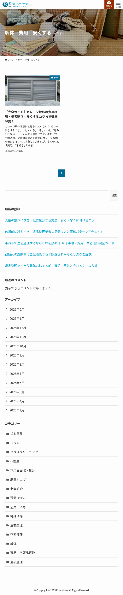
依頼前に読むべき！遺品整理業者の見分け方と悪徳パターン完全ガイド (54, 231)
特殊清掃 (16, 516)
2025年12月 (17, 327)
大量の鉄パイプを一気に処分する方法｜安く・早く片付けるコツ (50, 220)
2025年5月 (16, 392)
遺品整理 (16, 562)
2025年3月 (16, 410)
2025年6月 (16, 382)
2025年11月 (17, 336)
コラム (15, 442)
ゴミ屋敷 (16, 433)
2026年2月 (16, 309)
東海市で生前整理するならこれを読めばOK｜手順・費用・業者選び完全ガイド (59, 243)
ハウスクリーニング (24, 452)
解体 (13, 543)
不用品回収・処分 (22, 470)
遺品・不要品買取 (22, 552)
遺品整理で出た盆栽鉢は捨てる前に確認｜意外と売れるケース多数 (51, 265)
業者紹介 (16, 488)
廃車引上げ (18, 479)
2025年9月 (16, 355)
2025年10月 (17, 346)
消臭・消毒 (18, 507)
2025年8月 (16, 364)
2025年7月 (16, 373)
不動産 (15, 461)
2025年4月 (16, 401)
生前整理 (16, 525)
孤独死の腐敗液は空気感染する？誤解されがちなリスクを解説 (48, 254)
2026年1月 (16, 318)
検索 (114, 195)
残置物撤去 (18, 497)
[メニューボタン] (118, 4)
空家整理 (16, 534)
